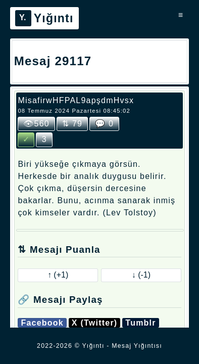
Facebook (42, 322)
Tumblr (140, 322)
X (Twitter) (95, 322)
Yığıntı (44, 18)
